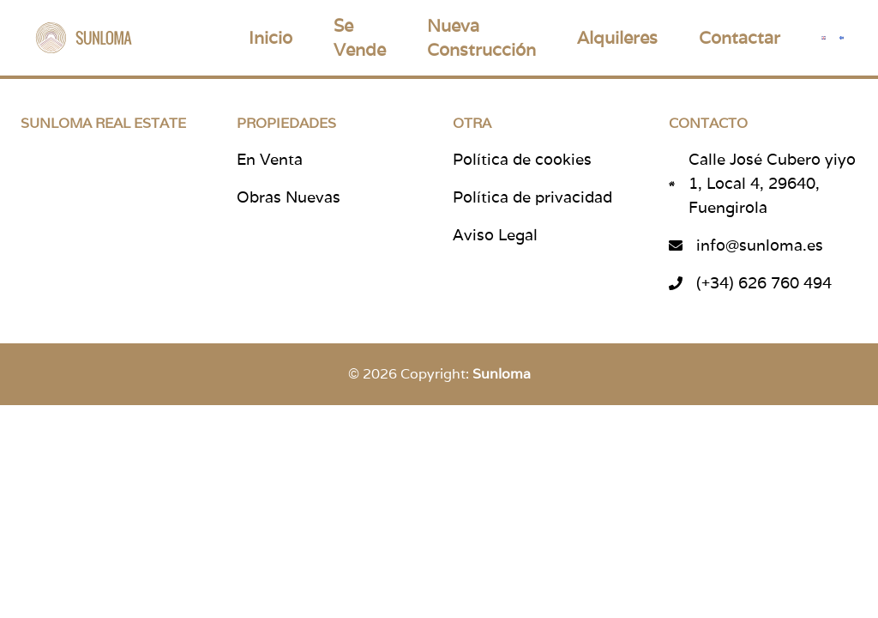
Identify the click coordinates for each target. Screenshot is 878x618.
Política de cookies (522, 159)
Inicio (270, 38)
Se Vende (360, 38)
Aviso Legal (495, 235)
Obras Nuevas (288, 197)
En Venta (270, 159)
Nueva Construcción (481, 38)
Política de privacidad (532, 197)
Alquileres (617, 38)
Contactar (739, 38)
